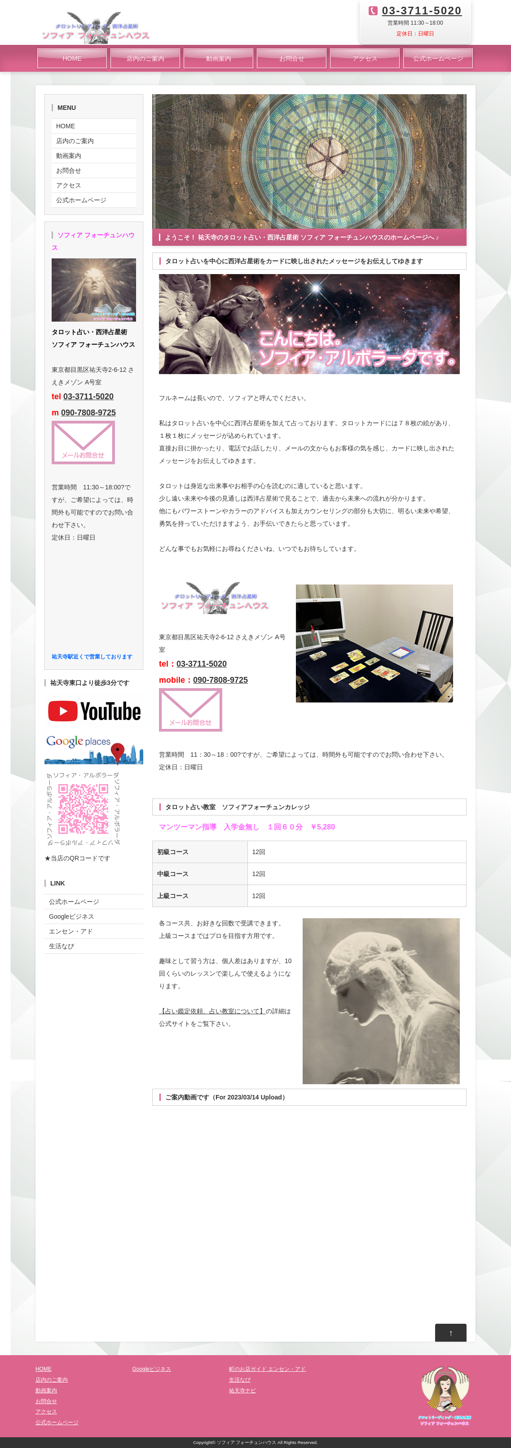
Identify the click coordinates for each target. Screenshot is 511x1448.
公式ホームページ (438, 58)
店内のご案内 (145, 58)
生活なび (61, 946)
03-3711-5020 (422, 10)
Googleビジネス (71, 916)
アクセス (365, 58)
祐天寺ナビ (242, 1390)
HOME (72, 58)
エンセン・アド (71, 931)
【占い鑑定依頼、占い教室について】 (212, 1011)
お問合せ (291, 58)
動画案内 (218, 58)
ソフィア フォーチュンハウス (247, 1442)
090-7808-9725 (220, 680)
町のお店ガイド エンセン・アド (267, 1369)
